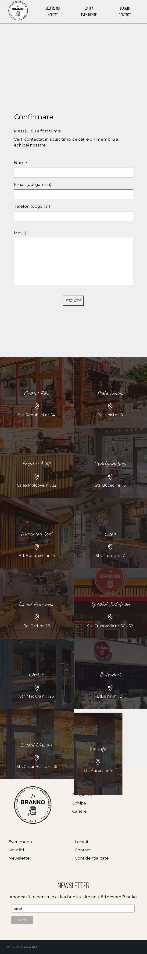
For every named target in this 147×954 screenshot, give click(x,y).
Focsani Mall (36, 495)
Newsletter (20, 858)
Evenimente (21, 841)
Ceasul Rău (36, 424)
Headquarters (110, 495)
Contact (83, 850)
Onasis (36, 706)
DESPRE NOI (52, 8)
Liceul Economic (36, 635)
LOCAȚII (124, 8)
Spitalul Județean (110, 635)
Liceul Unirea (36, 776)
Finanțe (98, 785)
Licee (110, 565)
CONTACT (124, 14)
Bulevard (110, 706)
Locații (81, 841)
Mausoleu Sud (37, 565)
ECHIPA (88, 8)
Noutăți (16, 850)
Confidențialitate (92, 858)
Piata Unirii (110, 424)
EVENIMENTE (89, 14)
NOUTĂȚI (52, 14)
